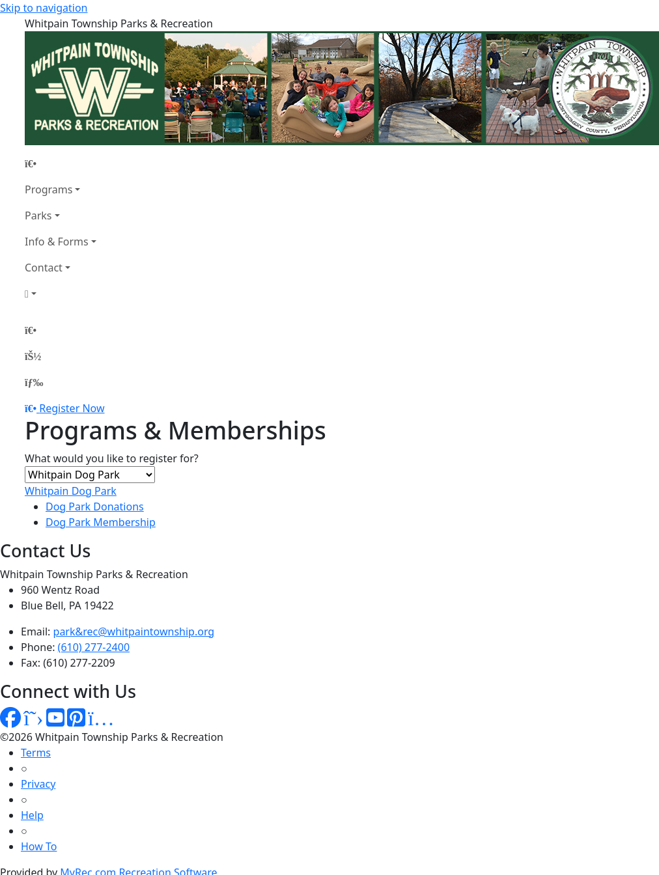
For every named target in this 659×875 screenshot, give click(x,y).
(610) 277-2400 (94, 647)
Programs (48, 189)
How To (39, 846)
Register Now (71, 408)
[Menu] (34, 382)
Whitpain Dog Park (71, 491)
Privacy (38, 784)
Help (32, 815)
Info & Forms (57, 241)
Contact (44, 267)
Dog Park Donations (95, 506)
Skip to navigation (43, 8)
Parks (38, 215)
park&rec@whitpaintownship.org (134, 631)
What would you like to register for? (112, 458)
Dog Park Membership (101, 522)
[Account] (60, 294)
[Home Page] (60, 163)
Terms (36, 752)
